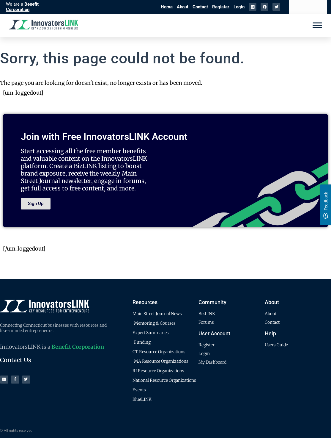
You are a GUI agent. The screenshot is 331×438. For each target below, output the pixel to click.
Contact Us (15, 360)
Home (167, 7)
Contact (200, 7)
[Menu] (317, 25)
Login (239, 7)
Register (220, 7)
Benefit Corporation (22, 6)
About (182, 7)
